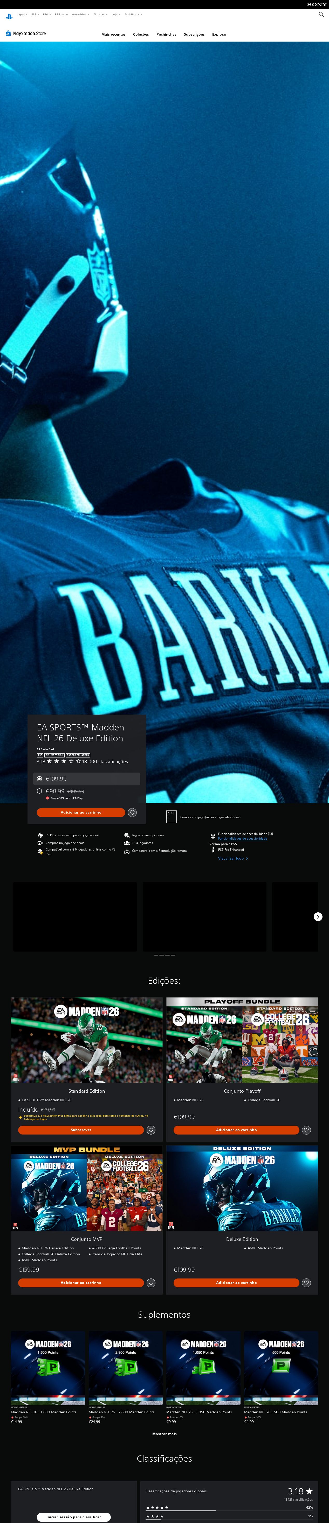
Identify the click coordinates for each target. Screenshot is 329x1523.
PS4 (45, 14)
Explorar (219, 29)
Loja (115, 14)
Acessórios (79, 14)
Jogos (20, 14)
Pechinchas (166, 29)
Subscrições (194, 29)
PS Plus (60, 14)
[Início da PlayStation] (9, 14)
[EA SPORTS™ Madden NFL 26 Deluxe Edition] (75, 912)
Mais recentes (113, 29)
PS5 (33, 14)
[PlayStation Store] (27, 28)
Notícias (99, 14)
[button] (242, 833)
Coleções (141, 29)
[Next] (318, 911)
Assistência (131, 14)
